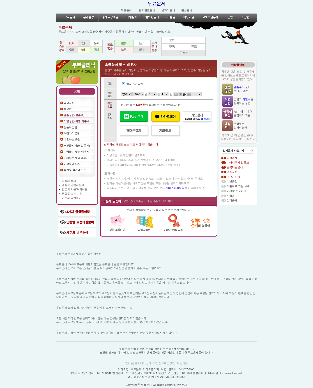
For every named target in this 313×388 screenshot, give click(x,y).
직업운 (231, 195)
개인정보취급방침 (164, 363)
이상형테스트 (72, 163)
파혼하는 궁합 (72, 139)
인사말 (129, 363)
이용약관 (182, 363)
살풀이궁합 (70, 127)
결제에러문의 (143, 363)
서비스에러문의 (175, 188)
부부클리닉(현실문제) (77, 145)
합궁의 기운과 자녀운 (74, 189)
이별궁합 (232, 181)
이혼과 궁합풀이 (71, 198)
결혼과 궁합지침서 (73, 185)
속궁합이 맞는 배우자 (76, 151)
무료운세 (156, 3)
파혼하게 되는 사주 (238, 186)
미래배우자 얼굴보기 (76, 157)
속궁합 (68, 109)
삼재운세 (232, 200)
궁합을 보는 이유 (72, 193)
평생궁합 (69, 103)
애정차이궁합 (72, 133)
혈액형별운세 (147, 10)
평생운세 (186, 10)
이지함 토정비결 (236, 191)
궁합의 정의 (69, 180)
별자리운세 (168, 10)
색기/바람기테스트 (75, 170)
